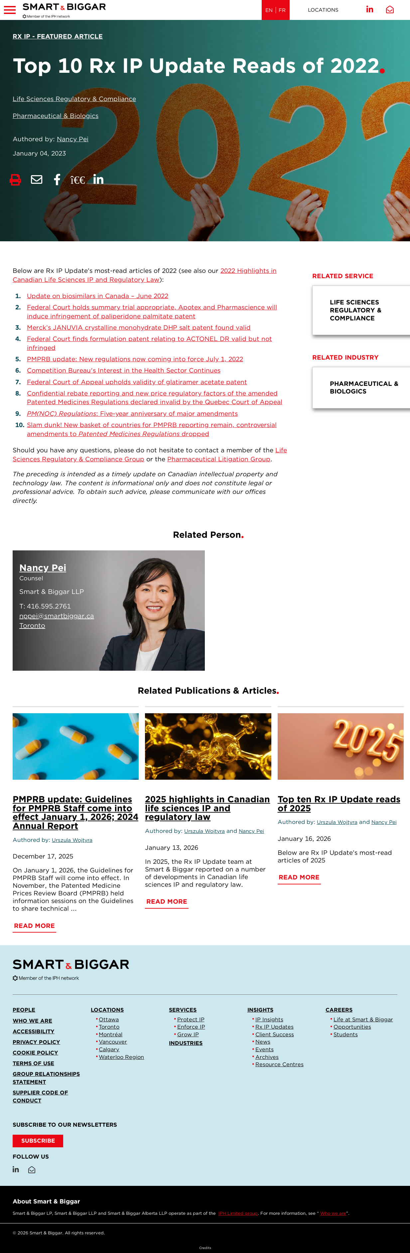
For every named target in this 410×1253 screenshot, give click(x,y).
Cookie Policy (35, 1052)
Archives (267, 1057)
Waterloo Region (121, 1057)
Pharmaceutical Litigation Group (218, 459)
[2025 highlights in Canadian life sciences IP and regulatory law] (208, 746)
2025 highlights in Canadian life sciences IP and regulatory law (207, 808)
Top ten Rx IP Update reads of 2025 (339, 803)
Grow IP (188, 1034)
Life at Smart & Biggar (363, 1019)
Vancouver (113, 1041)
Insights (260, 1009)
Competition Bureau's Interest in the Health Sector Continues (123, 370)
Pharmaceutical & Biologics (55, 116)
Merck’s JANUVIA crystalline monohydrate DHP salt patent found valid (139, 327)
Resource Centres (279, 1064)
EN (269, 10)
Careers (339, 1009)
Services (183, 1009)
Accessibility (34, 1031)
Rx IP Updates (274, 1026)
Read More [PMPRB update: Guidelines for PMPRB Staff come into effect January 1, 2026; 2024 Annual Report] (34, 926)
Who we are (32, 1020)
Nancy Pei (72, 139)
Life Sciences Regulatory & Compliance (74, 99)
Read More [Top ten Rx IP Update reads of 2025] (299, 877)
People (24, 1009)
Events (264, 1049)
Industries (186, 1043)
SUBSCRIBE (38, 1140)
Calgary (109, 1049)
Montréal (110, 1034)
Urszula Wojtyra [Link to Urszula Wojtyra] (72, 840)
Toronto (109, 1026)
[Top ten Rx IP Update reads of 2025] (341, 746)
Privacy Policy (36, 1042)
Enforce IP (191, 1026)
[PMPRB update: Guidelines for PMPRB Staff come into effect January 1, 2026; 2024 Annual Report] (76, 746)
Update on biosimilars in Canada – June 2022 (97, 296)
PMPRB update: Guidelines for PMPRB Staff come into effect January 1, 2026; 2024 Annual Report (75, 812)
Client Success (274, 1034)
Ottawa (109, 1019)
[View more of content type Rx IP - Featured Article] (58, 36)
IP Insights (269, 1019)
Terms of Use (33, 1063)
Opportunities (352, 1026)
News (262, 1041)
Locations (323, 10)
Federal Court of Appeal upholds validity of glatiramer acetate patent (137, 382)
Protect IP (191, 1019)
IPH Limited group (238, 1213)
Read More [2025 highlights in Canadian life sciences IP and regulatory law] (166, 901)
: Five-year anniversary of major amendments (132, 413)
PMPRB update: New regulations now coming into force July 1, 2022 (135, 359)
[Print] (15, 179)
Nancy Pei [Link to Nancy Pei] (251, 831)
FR (282, 10)
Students (346, 1034)
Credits (205, 1248)
